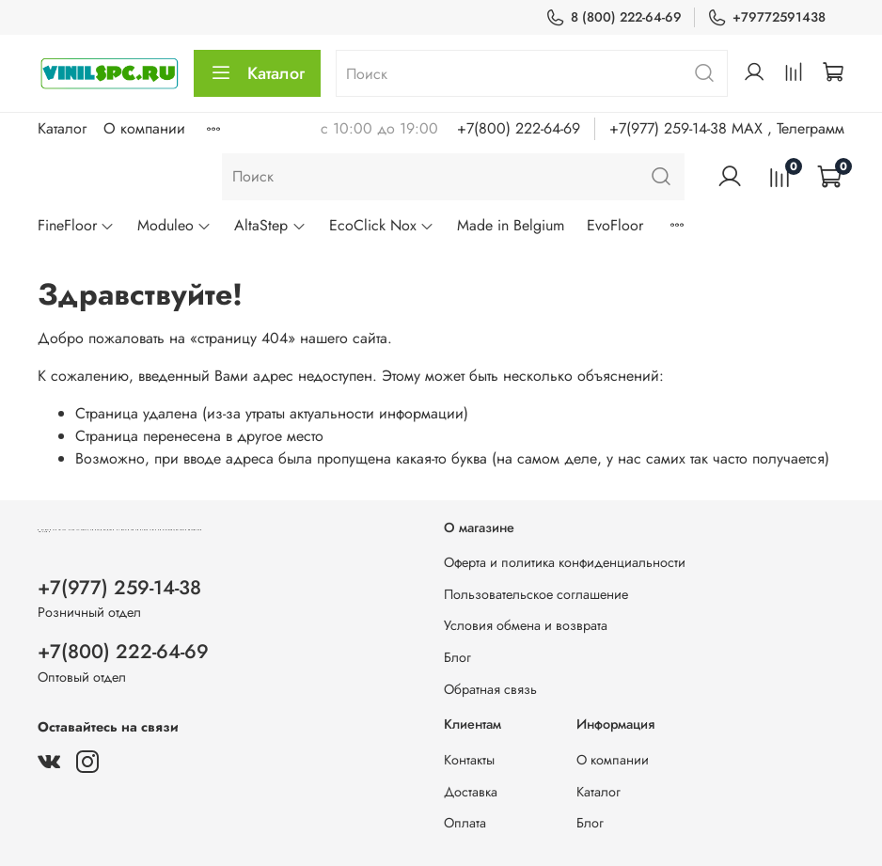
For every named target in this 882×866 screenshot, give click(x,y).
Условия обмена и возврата (525, 625)
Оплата (465, 822)
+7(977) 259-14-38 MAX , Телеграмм (726, 128)
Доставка (470, 791)
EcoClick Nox (381, 225)
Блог (457, 657)
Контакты (469, 759)
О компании (144, 128)
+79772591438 (766, 17)
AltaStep (270, 225)
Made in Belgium (510, 225)
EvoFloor (615, 225)
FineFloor (76, 225)
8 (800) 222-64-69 (613, 17)
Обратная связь (490, 689)
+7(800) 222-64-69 (518, 128)
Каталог (257, 73)
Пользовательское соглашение (536, 594)
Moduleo (174, 225)
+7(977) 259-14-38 (119, 588)
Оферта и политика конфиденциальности (564, 562)
